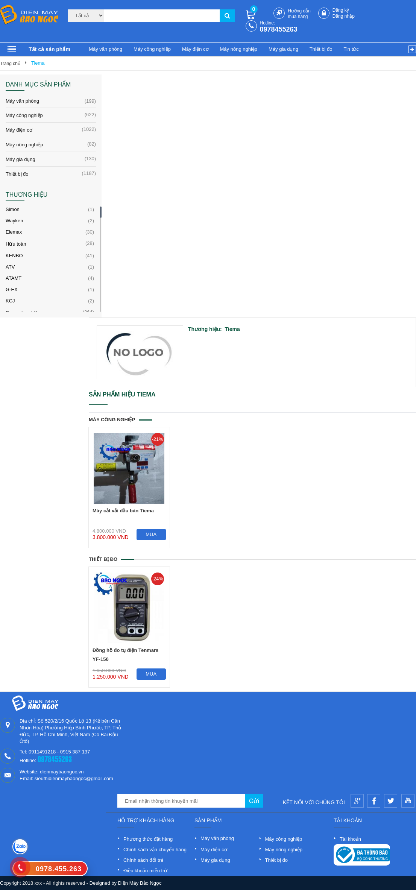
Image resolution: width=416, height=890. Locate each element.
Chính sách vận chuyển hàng (155, 849)
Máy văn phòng (105, 49)
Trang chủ (10, 63)
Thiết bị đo (321, 49)
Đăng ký (340, 10)
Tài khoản (350, 839)
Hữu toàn (16, 244)
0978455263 (279, 29)
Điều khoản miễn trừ (145, 870)
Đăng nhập (343, 16)
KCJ (10, 301)
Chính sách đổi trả (143, 860)
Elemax (14, 232)
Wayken (14, 220)
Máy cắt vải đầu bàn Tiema (123, 510)
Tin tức (350, 49)
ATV (10, 267)
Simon (13, 209)
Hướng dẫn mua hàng (299, 13)
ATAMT (13, 278)
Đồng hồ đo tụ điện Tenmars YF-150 (125, 654)
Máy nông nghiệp (239, 49)
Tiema (38, 63)
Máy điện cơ (195, 49)
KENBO (14, 255)
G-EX (12, 289)
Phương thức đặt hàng (148, 839)
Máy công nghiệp (152, 49)
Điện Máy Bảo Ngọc (140, 883)
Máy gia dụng (283, 49)
